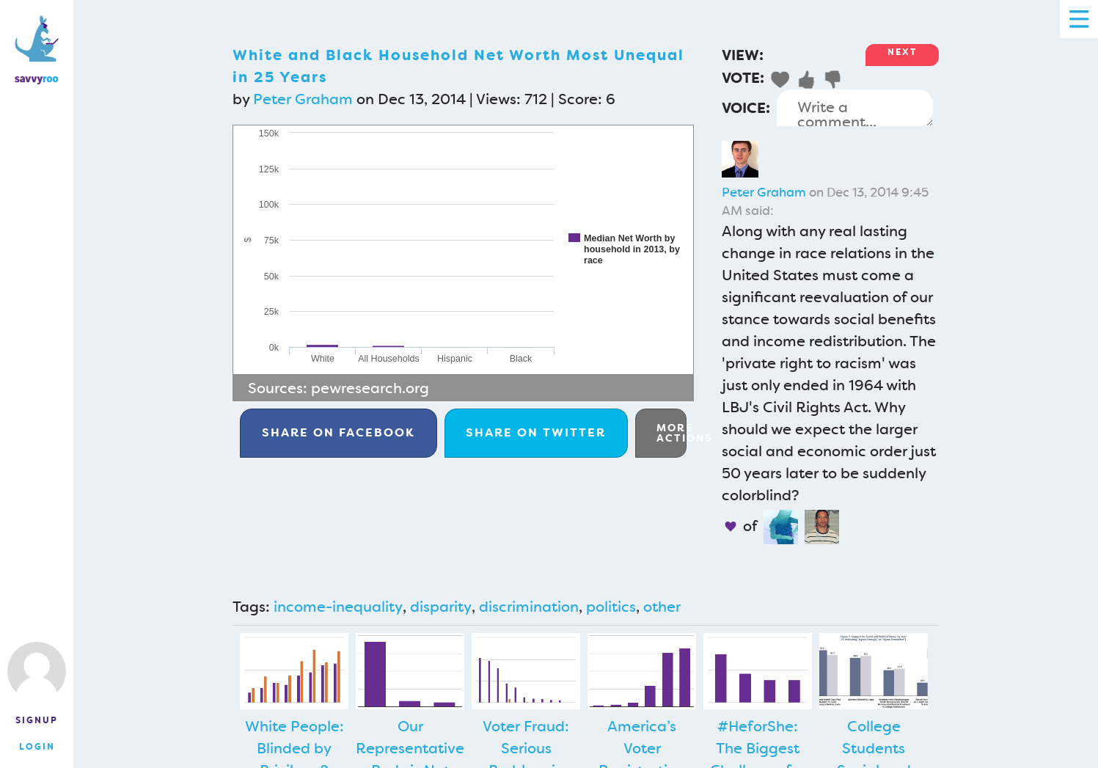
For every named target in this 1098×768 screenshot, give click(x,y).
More (671, 433)
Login (37, 747)
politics (611, 606)
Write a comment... (855, 107)
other (662, 606)
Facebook (338, 432)
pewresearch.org (370, 388)
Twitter (536, 432)
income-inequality (338, 606)
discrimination (529, 606)
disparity (441, 606)
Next (902, 52)
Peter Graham (303, 99)
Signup (36, 720)
